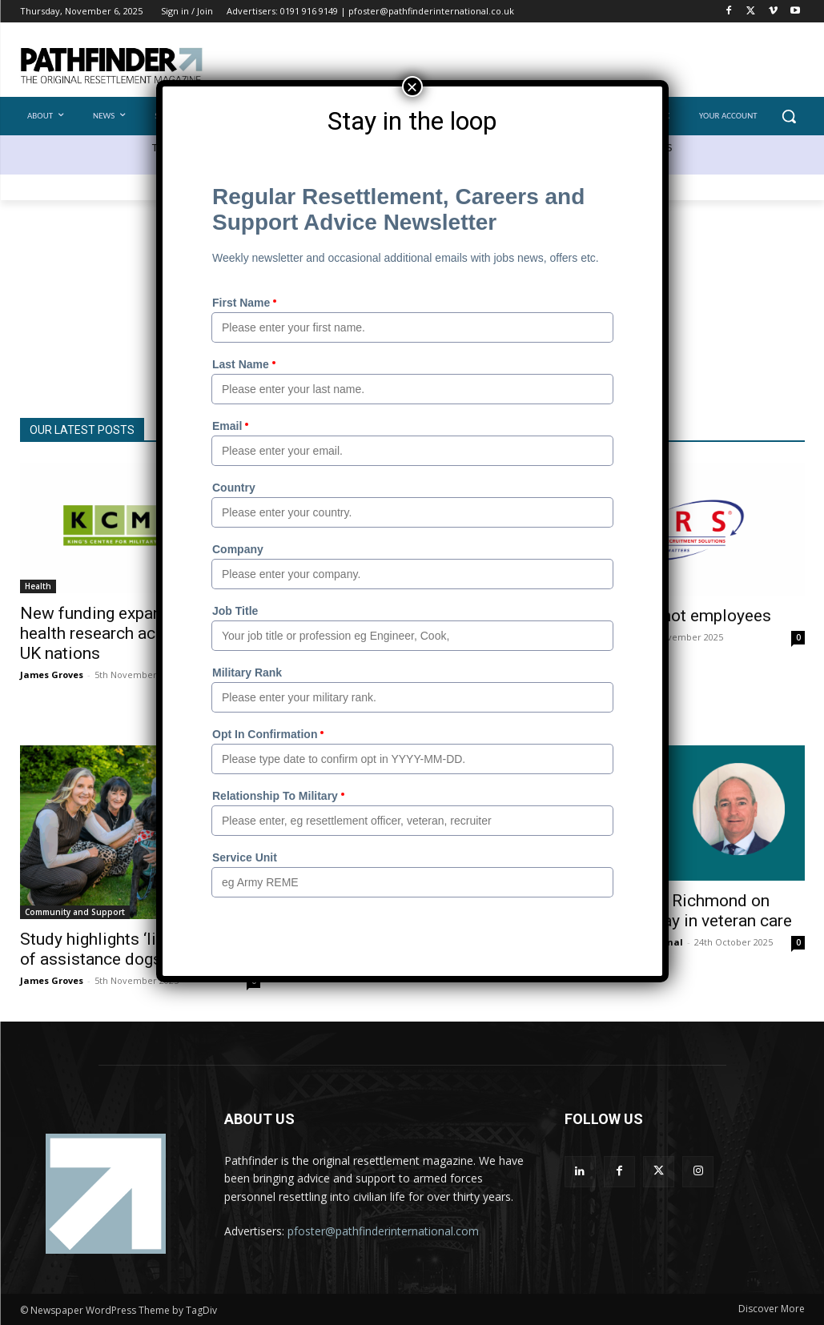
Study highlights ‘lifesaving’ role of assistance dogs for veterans (137, 949)
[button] (789, 116)
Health (38, 586)
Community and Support (75, 911)
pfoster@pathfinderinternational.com (383, 1231)
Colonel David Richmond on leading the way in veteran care (678, 910)
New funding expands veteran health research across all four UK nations (132, 633)
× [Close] (411, 86)
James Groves (51, 675)
